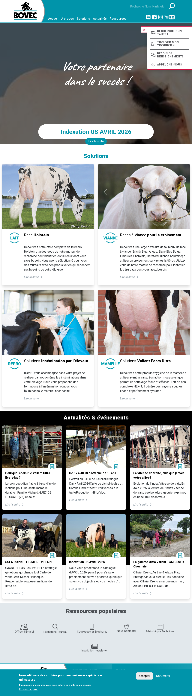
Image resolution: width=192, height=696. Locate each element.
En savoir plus (28, 689)
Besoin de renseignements (170, 55)
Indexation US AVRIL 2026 (96, 131)
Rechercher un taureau (169, 33)
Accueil (53, 18)
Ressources (118, 18)
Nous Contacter (126, 628)
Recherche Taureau (55, 629)
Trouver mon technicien (168, 44)
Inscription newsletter (94, 648)
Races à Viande (151, 235)
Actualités (100, 18)
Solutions (83, 18)
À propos (67, 18)
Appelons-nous (169, 64)
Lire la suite (96, 141)
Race (36, 235)
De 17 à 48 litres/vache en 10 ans (92, 473)
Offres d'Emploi (24, 628)
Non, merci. (163, 676)
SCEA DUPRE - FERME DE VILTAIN (28, 562)
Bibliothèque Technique (160, 628)
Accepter (144, 676)
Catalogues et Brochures (92, 628)
